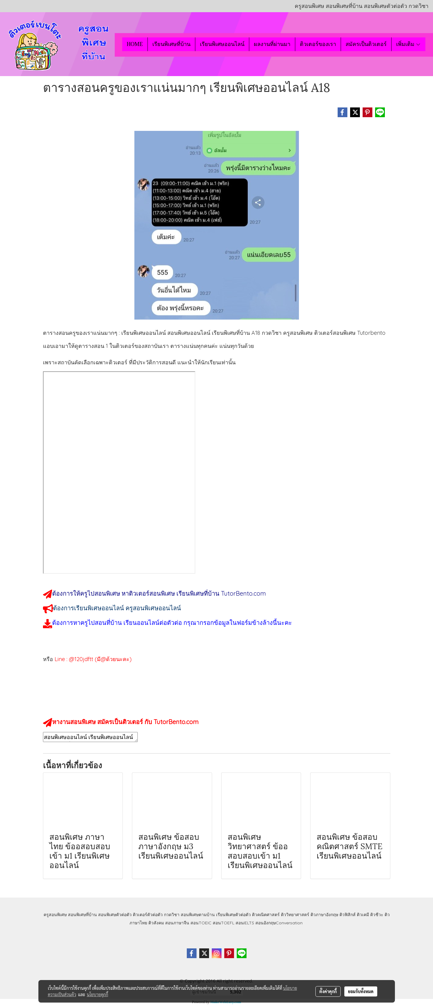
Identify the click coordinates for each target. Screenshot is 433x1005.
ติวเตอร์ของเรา (318, 44)
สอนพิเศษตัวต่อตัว (115, 914)
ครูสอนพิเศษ (55, 914)
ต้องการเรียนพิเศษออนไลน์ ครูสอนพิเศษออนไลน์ (117, 608)
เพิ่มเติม (408, 44)
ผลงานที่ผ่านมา (272, 44)
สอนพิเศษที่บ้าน (82, 914)
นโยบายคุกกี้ (97, 994)
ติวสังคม (156, 923)
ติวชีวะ (376, 914)
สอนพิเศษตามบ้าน (198, 914)
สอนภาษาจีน (177, 923)
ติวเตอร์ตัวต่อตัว (148, 914)
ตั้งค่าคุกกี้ (328, 991)
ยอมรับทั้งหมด (361, 991)
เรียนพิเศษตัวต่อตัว (234, 914)
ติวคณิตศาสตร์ (266, 914)
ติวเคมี (363, 914)
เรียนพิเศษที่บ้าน (171, 44)
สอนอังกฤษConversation (279, 923)
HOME (135, 44)
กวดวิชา (171, 914)
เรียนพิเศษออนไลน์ (222, 44)
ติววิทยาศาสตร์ (295, 914)
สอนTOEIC (200, 923)
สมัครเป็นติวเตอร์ (366, 44)
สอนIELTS (245, 923)
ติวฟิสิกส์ (347, 914)
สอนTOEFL (223, 923)
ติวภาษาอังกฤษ (324, 914)
